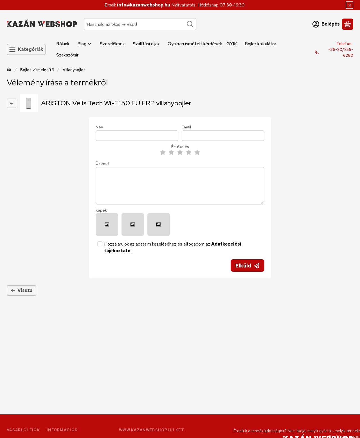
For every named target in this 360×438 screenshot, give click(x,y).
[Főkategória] (9, 70)
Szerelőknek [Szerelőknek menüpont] (112, 44)
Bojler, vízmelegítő (37, 69)
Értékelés (180, 146)
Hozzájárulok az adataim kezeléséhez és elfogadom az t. (172, 247)
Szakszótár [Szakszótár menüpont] (67, 55)
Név (99, 127)
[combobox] (140, 24)
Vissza (21, 290)
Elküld (247, 265)
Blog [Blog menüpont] (84, 44)
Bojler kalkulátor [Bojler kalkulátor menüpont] (260, 44)
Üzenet (103, 163)
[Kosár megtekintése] (347, 24)
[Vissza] (11, 103)
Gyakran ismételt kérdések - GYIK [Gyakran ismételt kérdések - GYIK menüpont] (202, 44)
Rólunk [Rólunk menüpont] (62, 44)
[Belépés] (326, 24)
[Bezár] (349, 5)
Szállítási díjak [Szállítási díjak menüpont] (146, 44)
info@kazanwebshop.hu (143, 5)
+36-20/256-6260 (340, 52)
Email (186, 127)
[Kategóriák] (26, 49)
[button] (107, 224)
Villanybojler (74, 69)
